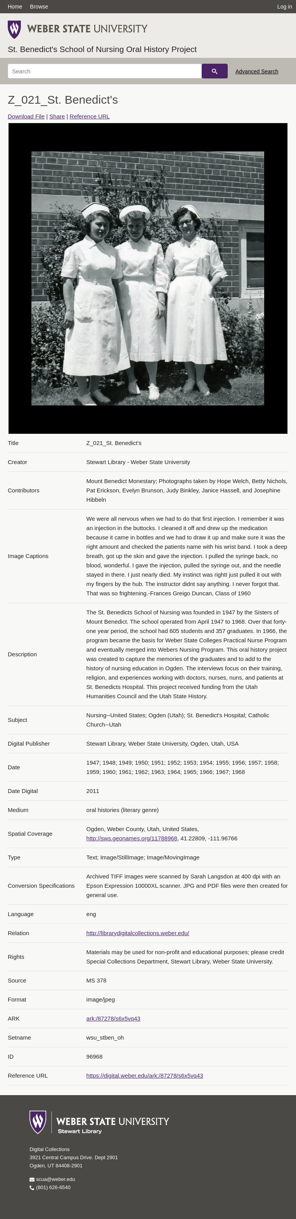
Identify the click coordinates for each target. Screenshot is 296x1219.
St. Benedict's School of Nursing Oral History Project (102, 49)
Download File (26, 116)
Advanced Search (257, 71)
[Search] (105, 71)
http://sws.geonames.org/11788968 (132, 838)
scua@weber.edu (52, 1179)
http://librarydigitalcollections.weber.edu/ (138, 933)
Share (57, 116)
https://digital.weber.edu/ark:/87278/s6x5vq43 (145, 1075)
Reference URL (90, 116)
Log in (284, 6)
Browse (39, 6)
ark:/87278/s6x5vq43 (113, 1018)
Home (15, 6)
